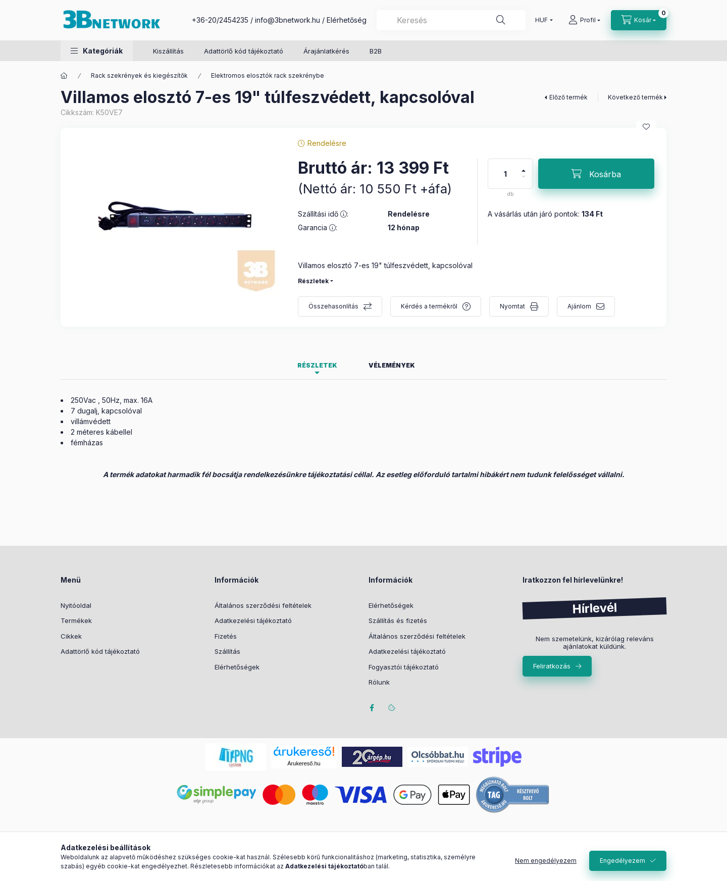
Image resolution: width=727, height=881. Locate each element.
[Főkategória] (64, 75)
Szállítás (227, 651)
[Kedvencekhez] (646, 127)
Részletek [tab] (317, 365)
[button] (97, 50)
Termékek (76, 620)
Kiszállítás (168, 51)
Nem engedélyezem (546, 860)
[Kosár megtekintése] (638, 20)
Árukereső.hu (303, 763)
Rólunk (379, 682)
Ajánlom (579, 306)
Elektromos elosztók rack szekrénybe (267, 75)
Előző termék (568, 97)
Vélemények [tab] (392, 365)
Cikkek (71, 636)
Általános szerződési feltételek (263, 605)
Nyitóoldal (76, 605)
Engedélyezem (622, 860)
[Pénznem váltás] (542, 20)
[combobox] (451, 20)
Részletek (313, 281)
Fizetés (226, 636)
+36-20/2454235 (220, 20)
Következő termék (635, 97)
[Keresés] (500, 20)
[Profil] (584, 20)
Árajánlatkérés (326, 51)
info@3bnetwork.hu (287, 20)
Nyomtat (512, 306)
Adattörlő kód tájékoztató (243, 51)
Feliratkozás (551, 666)
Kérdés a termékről (429, 306)
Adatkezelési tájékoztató (253, 620)
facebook (371, 708)
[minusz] (524, 181)
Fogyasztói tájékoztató (404, 667)
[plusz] (524, 166)
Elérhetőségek (237, 667)
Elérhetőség (347, 20)
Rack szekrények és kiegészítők (139, 75)
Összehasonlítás (333, 306)
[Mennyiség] (505, 173)
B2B (376, 51)
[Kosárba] (596, 174)
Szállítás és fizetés (398, 620)
